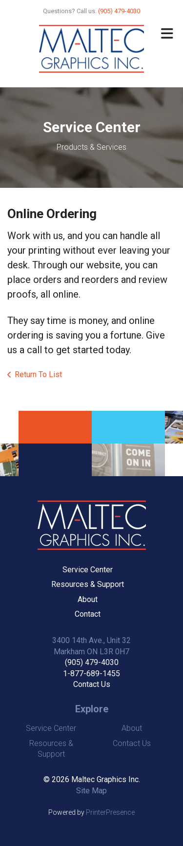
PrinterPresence (110, 812)
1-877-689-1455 (91, 673)
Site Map (91, 790)
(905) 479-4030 (92, 662)
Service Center (87, 569)
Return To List (38, 374)
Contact (88, 614)
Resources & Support (87, 584)
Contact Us (91, 684)
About (88, 599)
